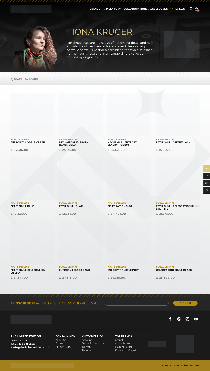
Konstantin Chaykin (126, 350)
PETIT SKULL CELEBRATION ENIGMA (27, 271)
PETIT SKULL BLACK (71, 206)
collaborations (135, 8)
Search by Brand (26, 79)
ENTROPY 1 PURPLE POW (123, 270)
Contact (60, 343)
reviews (179, 8)
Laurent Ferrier (123, 346)
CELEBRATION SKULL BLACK (174, 270)
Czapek (119, 340)
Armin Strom (122, 343)
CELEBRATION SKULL (120, 206)
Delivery (86, 346)
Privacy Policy (63, 346)
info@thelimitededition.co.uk (31, 347)
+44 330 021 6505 (24, 343)
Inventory (113, 8)
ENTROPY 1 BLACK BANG (74, 270)
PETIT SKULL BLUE (22, 206)
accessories (160, 8)
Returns (86, 350)
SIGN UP (185, 303)
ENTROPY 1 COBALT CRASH (27, 142)
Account (87, 340)
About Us (60, 340)
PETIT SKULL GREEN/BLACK (173, 142)
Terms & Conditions (93, 343)
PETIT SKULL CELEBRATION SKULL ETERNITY (177, 207)
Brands (97, 8)
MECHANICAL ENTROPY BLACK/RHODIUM (122, 144)
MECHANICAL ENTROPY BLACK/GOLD (73, 144)
